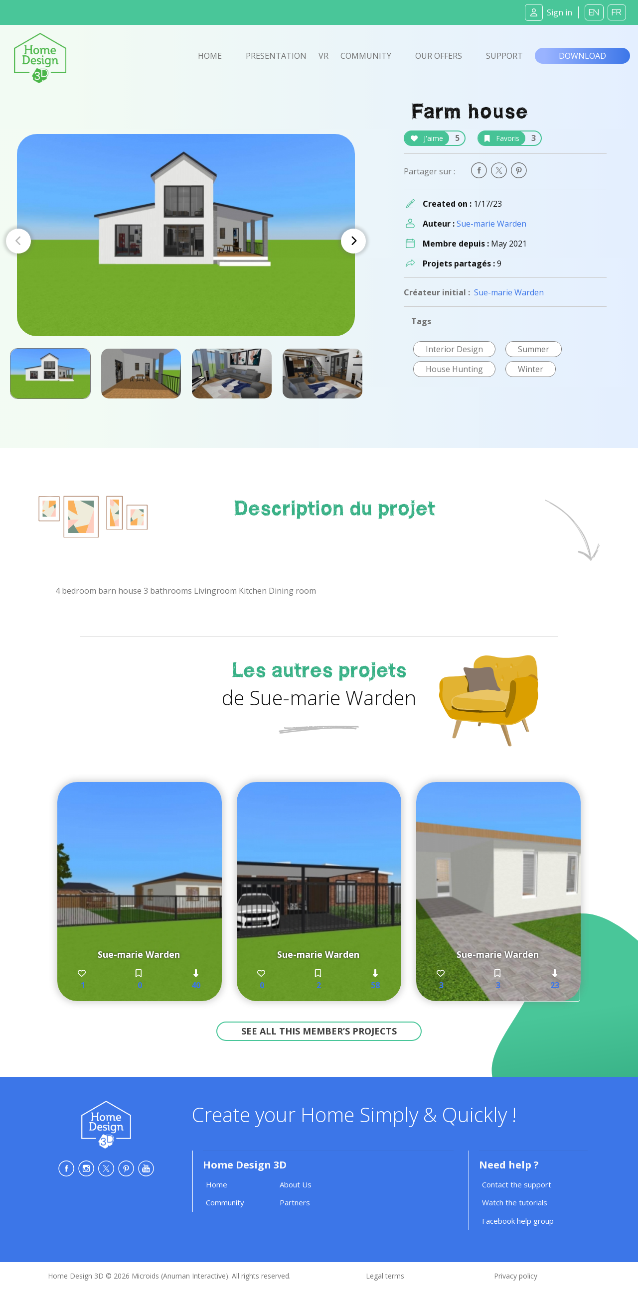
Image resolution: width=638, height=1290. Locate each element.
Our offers (438, 55)
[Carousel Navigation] (186, 241)
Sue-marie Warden (491, 223)
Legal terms (385, 1276)
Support (504, 55)
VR (323, 55)
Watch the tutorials (514, 1202)
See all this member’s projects (319, 1031)
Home (210, 55)
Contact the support (516, 1184)
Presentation (276, 55)
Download (582, 55)
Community (365, 55)
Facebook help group (518, 1221)
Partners (295, 1202)
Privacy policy (515, 1276)
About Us (296, 1184)
